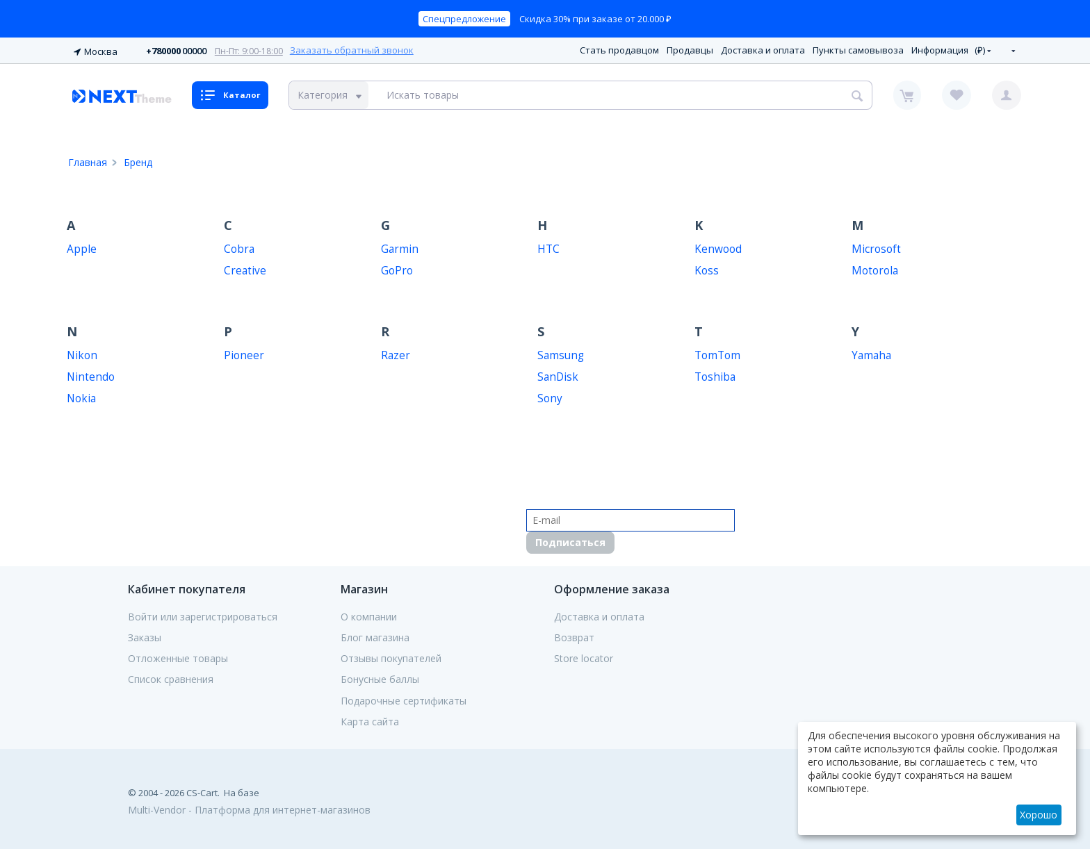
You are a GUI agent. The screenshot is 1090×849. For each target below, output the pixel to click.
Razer (395, 353)
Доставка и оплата (763, 49)
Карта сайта (370, 720)
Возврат (574, 635)
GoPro (397, 268)
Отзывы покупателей (391, 656)
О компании (369, 615)
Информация (939, 49)
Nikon (82, 353)
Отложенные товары (178, 656)
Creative (245, 268)
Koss (706, 268)
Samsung (560, 353)
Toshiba (714, 375)
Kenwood (718, 247)
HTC (548, 247)
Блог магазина (375, 635)
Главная (87, 160)
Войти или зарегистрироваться (202, 615)
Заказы (144, 635)
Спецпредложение (464, 19)
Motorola (875, 268)
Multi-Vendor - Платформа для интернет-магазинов (249, 807)
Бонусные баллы (380, 678)
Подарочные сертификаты (403, 699)
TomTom (717, 353)
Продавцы (690, 49)
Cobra (239, 247)
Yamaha (871, 353)
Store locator (583, 656)
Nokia (81, 396)
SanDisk (557, 375)
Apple (82, 247)
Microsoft (876, 247)
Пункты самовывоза (858, 49)
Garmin (399, 247)
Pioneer (244, 353)
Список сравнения (170, 678)
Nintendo (91, 375)
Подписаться (570, 540)
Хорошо (1038, 814)
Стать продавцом (619, 49)
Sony (549, 396)
